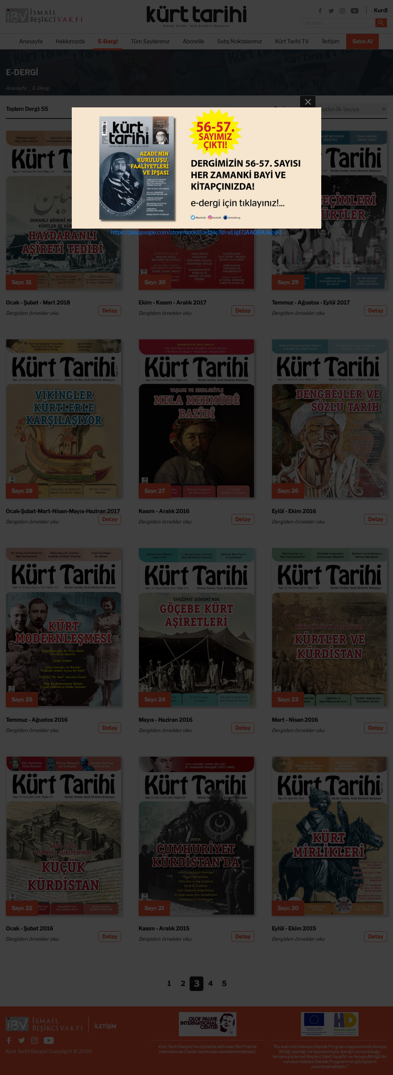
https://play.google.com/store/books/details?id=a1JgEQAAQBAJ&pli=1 (196, 232)
